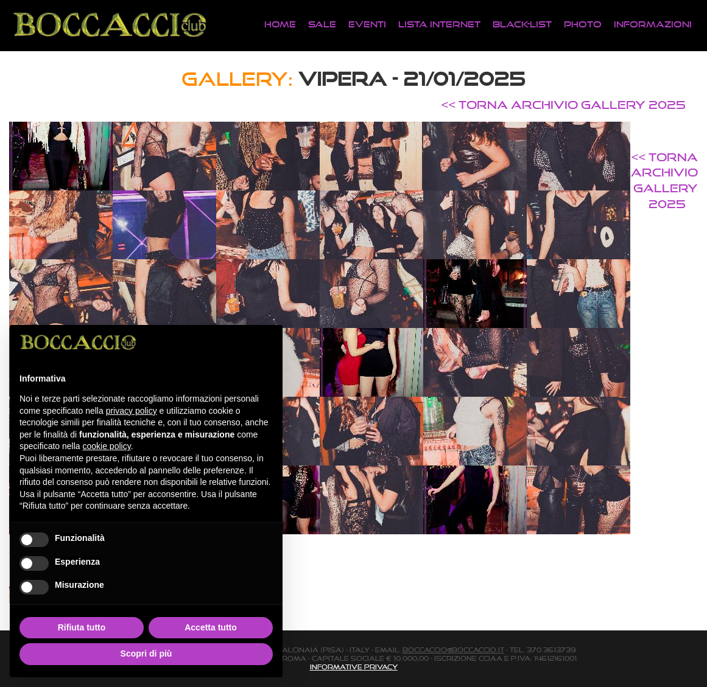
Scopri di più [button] (146, 653)
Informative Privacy (354, 667)
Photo (583, 24)
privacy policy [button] (131, 411)
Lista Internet (439, 24)
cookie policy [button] (107, 446)
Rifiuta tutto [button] (82, 627)
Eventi (367, 24)
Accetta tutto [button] (211, 627)
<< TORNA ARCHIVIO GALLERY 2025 (563, 104)
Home (280, 24)
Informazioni (653, 24)
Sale (322, 24)
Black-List (522, 24)
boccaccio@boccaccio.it (453, 650)
